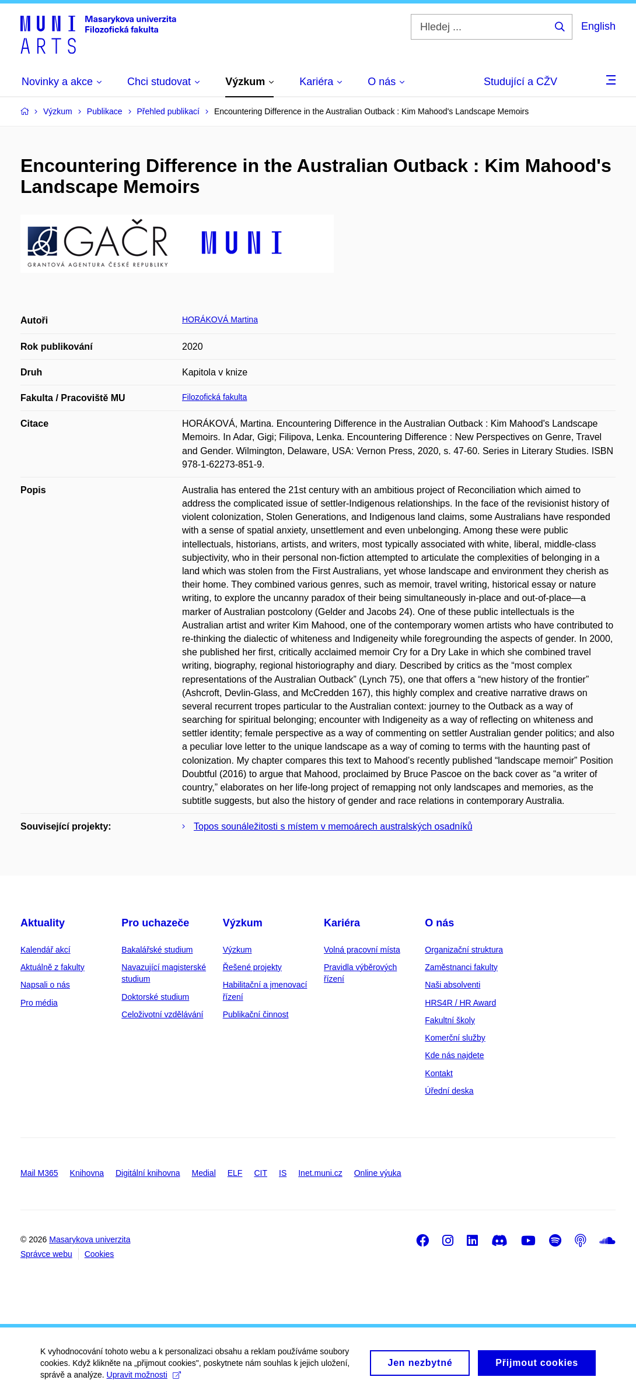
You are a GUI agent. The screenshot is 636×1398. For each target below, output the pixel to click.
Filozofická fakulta (214, 397)
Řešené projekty (252, 967)
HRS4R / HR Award (460, 1002)
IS (282, 1173)
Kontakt (438, 1073)
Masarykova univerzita (89, 1239)
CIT (260, 1173)
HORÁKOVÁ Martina (220, 319)
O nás (439, 923)
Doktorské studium (155, 997)
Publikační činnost (256, 1014)
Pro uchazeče (155, 923)
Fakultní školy (450, 1020)
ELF (235, 1173)
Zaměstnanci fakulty (461, 967)
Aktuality (42, 923)
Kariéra (342, 923)
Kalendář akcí (45, 949)
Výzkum (243, 923)
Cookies (99, 1254)
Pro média (39, 1002)
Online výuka (377, 1173)
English (598, 26)
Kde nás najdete (454, 1055)
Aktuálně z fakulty (52, 967)
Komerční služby (455, 1037)
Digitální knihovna (148, 1173)
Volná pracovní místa (362, 949)
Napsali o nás (45, 984)
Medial (204, 1173)
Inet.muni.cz (320, 1173)
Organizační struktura (464, 949)
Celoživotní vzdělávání (162, 1014)
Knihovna (87, 1173)
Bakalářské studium (157, 949)
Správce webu (46, 1254)
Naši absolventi (452, 984)
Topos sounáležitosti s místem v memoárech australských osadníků (333, 826)
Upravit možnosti (144, 1381)
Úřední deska (449, 1090)
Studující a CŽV (520, 81)
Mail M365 (39, 1173)
